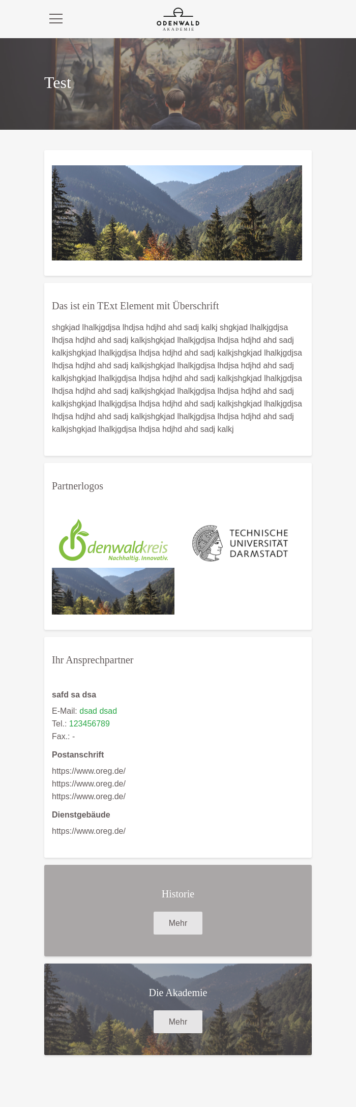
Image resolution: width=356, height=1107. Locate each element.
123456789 (89, 723)
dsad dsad (98, 711)
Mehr (178, 923)
